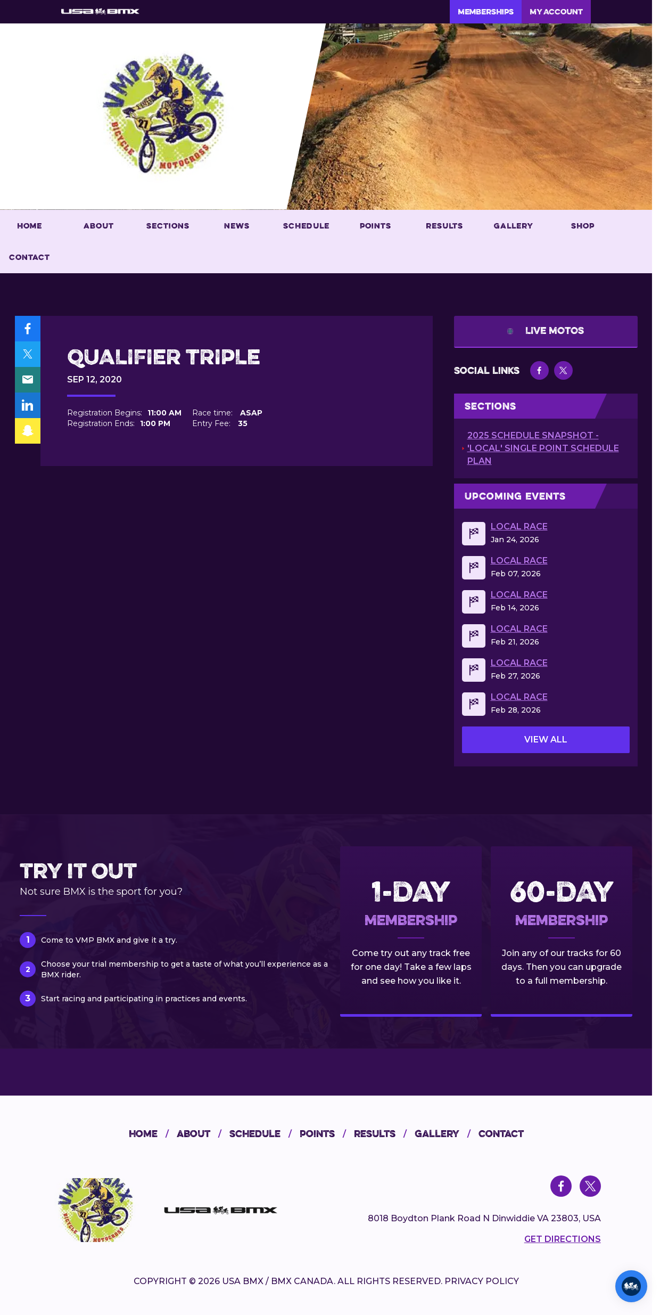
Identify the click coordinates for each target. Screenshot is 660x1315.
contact (501, 1134)
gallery (446, 1134)
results (384, 1134)
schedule (264, 1134)
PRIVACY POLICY (481, 1281)
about (203, 1134)
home (153, 1134)
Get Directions (562, 1239)
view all (545, 739)
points (327, 1134)
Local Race (519, 527)
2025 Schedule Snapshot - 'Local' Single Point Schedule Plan (543, 448)
